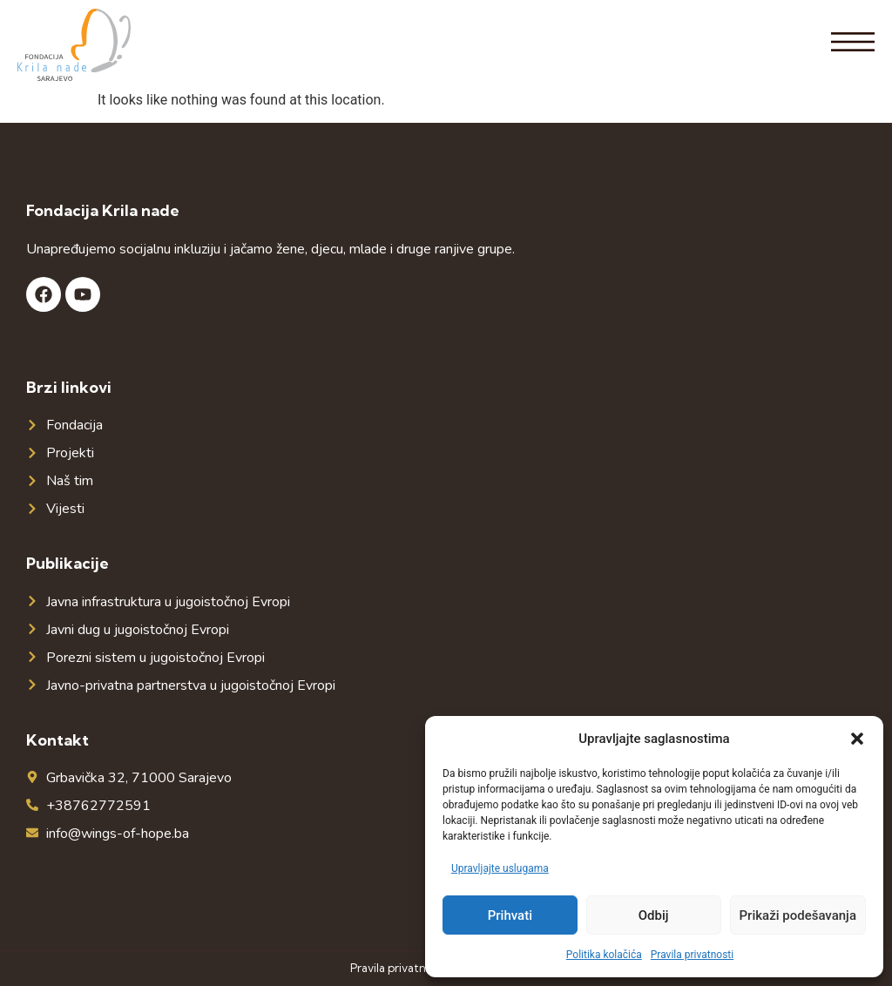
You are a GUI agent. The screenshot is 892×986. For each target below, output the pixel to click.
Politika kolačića (604, 955)
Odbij (654, 915)
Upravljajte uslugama (500, 868)
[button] (857, 738)
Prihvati (510, 915)
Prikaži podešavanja (798, 915)
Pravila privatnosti (692, 955)
